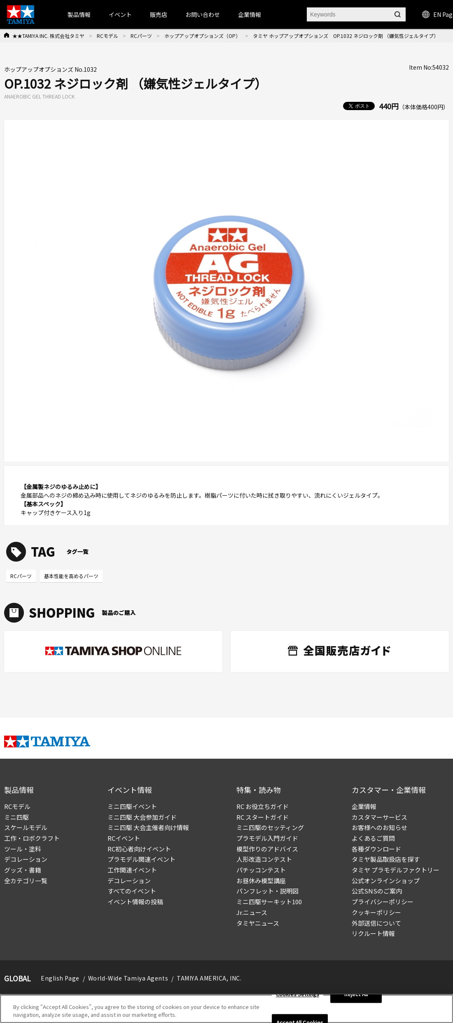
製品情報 (79, 14)
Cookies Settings (297, 994)
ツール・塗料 (22, 848)
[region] (226, 1009)
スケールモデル (25, 827)
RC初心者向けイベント (139, 848)
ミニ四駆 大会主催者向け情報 (148, 827)
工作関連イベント (132, 869)
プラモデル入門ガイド (267, 838)
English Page (60, 978)
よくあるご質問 (373, 838)
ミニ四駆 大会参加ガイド (142, 817)
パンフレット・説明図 (267, 891)
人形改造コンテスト (264, 859)
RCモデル (107, 35)
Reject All (356, 994)
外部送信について (376, 923)
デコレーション (25, 859)
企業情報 (364, 806)
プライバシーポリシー (382, 901)
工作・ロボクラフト (32, 838)
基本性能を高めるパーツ (71, 575)
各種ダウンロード (376, 848)
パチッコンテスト (261, 869)
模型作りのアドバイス (267, 848)
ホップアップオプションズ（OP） (202, 35)
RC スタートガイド (262, 817)
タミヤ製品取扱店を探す (386, 859)
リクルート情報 (373, 933)
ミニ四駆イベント (132, 806)
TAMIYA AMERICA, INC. (209, 978)
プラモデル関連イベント (141, 859)
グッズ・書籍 (22, 869)
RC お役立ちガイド (262, 806)
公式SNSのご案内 (377, 891)
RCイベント (123, 838)
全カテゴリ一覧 (25, 880)
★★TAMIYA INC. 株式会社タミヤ (48, 35)
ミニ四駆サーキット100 (269, 901)
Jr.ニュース (251, 912)
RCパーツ (141, 35)
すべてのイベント (131, 891)
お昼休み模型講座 (261, 880)
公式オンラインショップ (386, 880)
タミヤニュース (257, 923)
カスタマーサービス (379, 817)
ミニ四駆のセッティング (270, 827)
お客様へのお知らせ (379, 827)
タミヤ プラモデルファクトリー (395, 869)
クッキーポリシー (376, 912)
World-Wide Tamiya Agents (128, 978)
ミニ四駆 (16, 817)
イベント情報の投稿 (135, 901)
